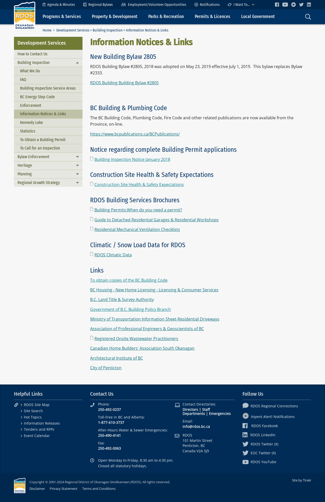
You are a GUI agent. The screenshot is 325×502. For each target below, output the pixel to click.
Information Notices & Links (43, 113)
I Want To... (239, 5)
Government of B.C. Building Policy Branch (130, 309)
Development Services (72, 30)
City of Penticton (106, 368)
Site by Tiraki (301, 480)
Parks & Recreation (166, 16)
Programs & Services (62, 16)
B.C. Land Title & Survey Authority (122, 299)
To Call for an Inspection (40, 148)
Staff (206, 409)
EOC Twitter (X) (259, 452)
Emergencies (220, 413)
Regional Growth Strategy (39, 182)
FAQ (23, 79)
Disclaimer (37, 488)
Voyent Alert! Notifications (268, 416)
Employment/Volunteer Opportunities (153, 5)
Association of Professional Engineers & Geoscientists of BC (147, 328)
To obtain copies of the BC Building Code (129, 280)
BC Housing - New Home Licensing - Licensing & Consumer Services (154, 290)
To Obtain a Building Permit (43, 139)
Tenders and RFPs (39, 429)
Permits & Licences (212, 16)
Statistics (27, 131)
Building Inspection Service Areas (48, 88)
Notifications (207, 5)
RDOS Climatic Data (113, 255)
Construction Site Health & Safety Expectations (139, 184)
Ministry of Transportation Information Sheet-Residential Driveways (154, 319)
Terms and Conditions (99, 488)
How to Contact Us (32, 54)
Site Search (33, 410)
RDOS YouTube (259, 461)
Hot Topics (33, 417)
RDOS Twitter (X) (260, 444)
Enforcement (30, 105)
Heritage (25, 165)
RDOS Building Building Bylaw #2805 (124, 83)
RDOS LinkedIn (258, 434)
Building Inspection (108, 30)
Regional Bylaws (98, 5)
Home (47, 30)
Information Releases (42, 423)
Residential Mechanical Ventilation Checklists (137, 229)
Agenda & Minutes (59, 5)
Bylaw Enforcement (33, 156)
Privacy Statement (63, 488)
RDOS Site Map (37, 404)
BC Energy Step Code (37, 96)
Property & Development (114, 16)
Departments (194, 413)
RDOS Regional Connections (270, 406)
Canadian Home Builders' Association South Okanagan (142, 348)
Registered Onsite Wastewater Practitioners (136, 338)
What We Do (30, 71)
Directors (190, 409)
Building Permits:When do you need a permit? (138, 210)
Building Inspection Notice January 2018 (132, 159)
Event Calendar (37, 435)
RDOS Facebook (260, 425)
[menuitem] (59, 4)
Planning (25, 174)
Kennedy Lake (31, 122)
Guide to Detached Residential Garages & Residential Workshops (156, 220)
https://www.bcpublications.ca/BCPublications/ (135, 134)
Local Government (258, 16)
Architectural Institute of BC (116, 358)
